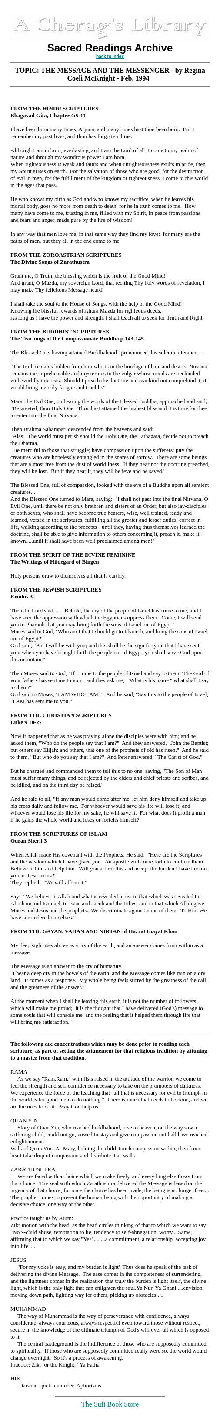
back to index (110, 56)
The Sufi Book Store (110, 1404)
